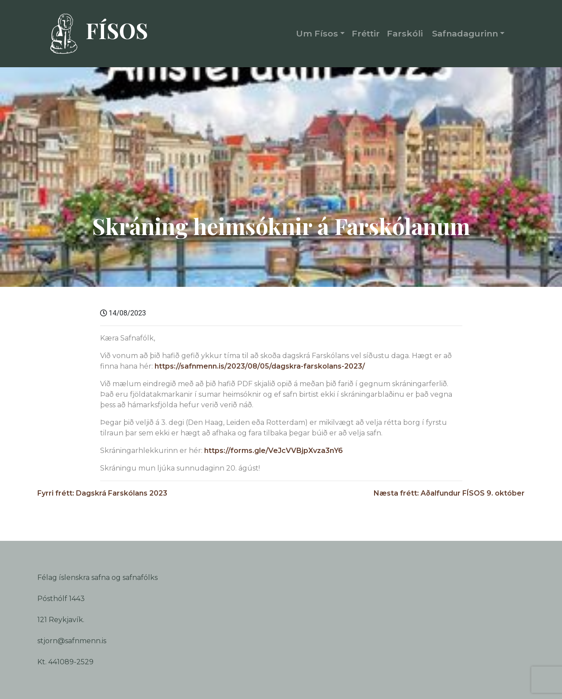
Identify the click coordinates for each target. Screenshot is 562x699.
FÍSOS (95, 33)
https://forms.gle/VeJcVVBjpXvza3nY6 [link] (273, 450)
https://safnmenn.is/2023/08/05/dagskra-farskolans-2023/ (260, 366)
